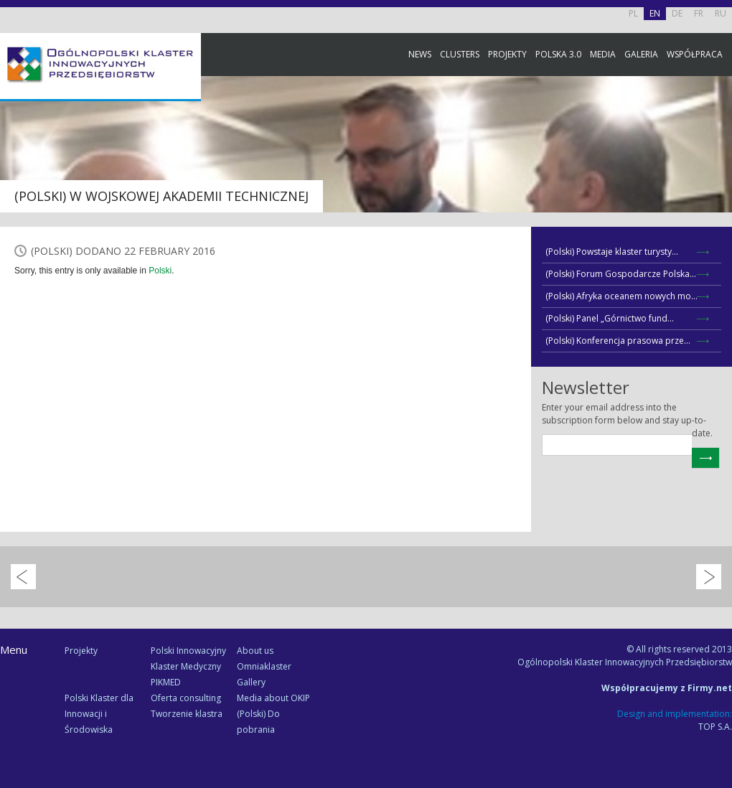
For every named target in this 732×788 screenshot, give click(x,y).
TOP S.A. (715, 727)
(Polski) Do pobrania (258, 722)
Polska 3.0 (558, 54)
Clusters (459, 54)
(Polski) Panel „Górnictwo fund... (609, 318)
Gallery (251, 682)
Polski (160, 271)
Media (603, 54)
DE (677, 13)
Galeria (641, 54)
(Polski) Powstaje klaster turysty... (611, 251)
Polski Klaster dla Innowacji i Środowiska (99, 714)
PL (633, 13)
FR (698, 13)
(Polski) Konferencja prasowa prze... (617, 340)
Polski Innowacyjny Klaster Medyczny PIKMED (188, 666)
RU (720, 13)
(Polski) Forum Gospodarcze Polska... (620, 274)
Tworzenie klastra (186, 714)
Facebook (717, 160)
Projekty (507, 54)
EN (654, 13)
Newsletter (717, 267)
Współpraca (695, 54)
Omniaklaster (264, 666)
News (419, 54)
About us (255, 650)
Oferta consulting (186, 698)
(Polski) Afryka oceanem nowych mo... (621, 296)
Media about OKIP (273, 698)
